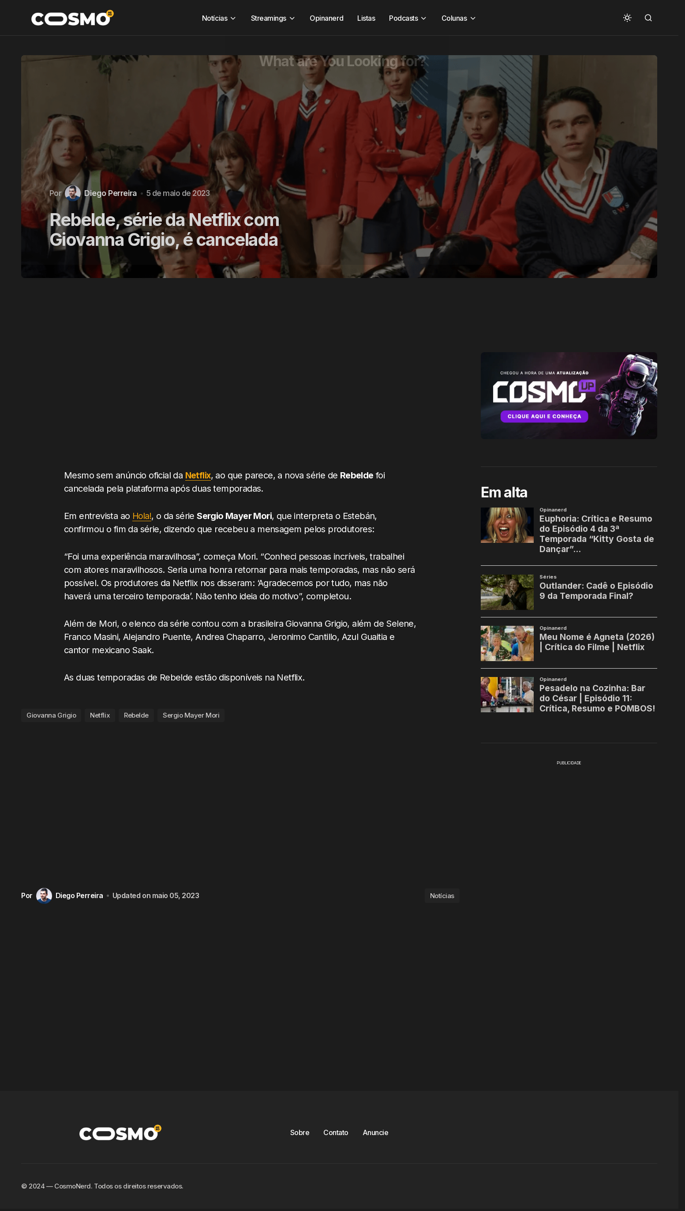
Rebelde (136, 715)
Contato (335, 1132)
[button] (627, 17)
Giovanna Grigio (51, 715)
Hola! (142, 516)
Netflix (198, 475)
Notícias (442, 895)
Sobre (300, 1132)
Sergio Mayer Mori (191, 715)
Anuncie (376, 1132)
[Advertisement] (243, 378)
